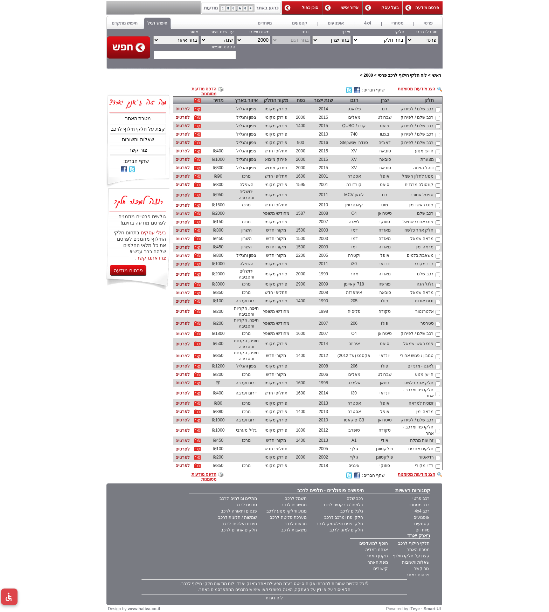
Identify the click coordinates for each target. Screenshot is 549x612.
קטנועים (422, 523)
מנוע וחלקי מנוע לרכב (286, 511)
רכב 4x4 (422, 511)
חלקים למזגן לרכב (346, 530)
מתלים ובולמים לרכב (238, 498)
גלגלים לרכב (351, 511)
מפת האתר (378, 562)
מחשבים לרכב (294, 504)
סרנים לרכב (246, 504)
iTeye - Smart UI (425, 608)
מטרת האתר (138, 118)
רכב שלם (355, 498)
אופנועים (422, 517)
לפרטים (182, 108)
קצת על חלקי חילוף (411, 555)
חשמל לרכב (296, 498)
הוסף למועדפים (373, 543)
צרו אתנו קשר (151, 258)
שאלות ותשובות (138, 139)
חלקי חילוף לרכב (414, 543)
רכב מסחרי (420, 504)
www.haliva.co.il (144, 608)
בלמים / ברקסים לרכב (343, 504)
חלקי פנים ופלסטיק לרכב (339, 523)
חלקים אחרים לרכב (239, 530)
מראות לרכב (295, 523)
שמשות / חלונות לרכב (237, 517)
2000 (368, 75)
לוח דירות (274, 598)
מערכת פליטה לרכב (288, 517)
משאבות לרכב (294, 530)
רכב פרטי (421, 498)
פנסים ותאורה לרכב (239, 511)
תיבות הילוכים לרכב (239, 523)
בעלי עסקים (153, 232)
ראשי (436, 75)
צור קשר (138, 150)
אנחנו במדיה (376, 549)
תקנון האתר (377, 555)
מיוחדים (423, 530)
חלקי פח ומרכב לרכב (343, 517)
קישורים (380, 568)
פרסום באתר (418, 574)
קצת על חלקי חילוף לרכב (138, 129)
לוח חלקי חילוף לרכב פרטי (402, 75)
